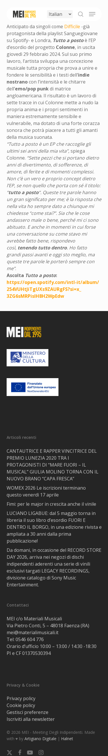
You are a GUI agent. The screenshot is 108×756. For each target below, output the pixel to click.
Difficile (72, 26)
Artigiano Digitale (40, 738)
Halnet (67, 738)
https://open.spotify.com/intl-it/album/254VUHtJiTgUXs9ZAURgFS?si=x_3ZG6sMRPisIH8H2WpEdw (53, 289)
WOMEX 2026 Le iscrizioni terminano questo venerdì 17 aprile (46, 491)
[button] (92, 14)
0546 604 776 (30, 639)
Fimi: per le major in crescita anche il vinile (51, 504)
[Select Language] (60, 14)
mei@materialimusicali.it (32, 632)
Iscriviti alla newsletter (31, 719)
